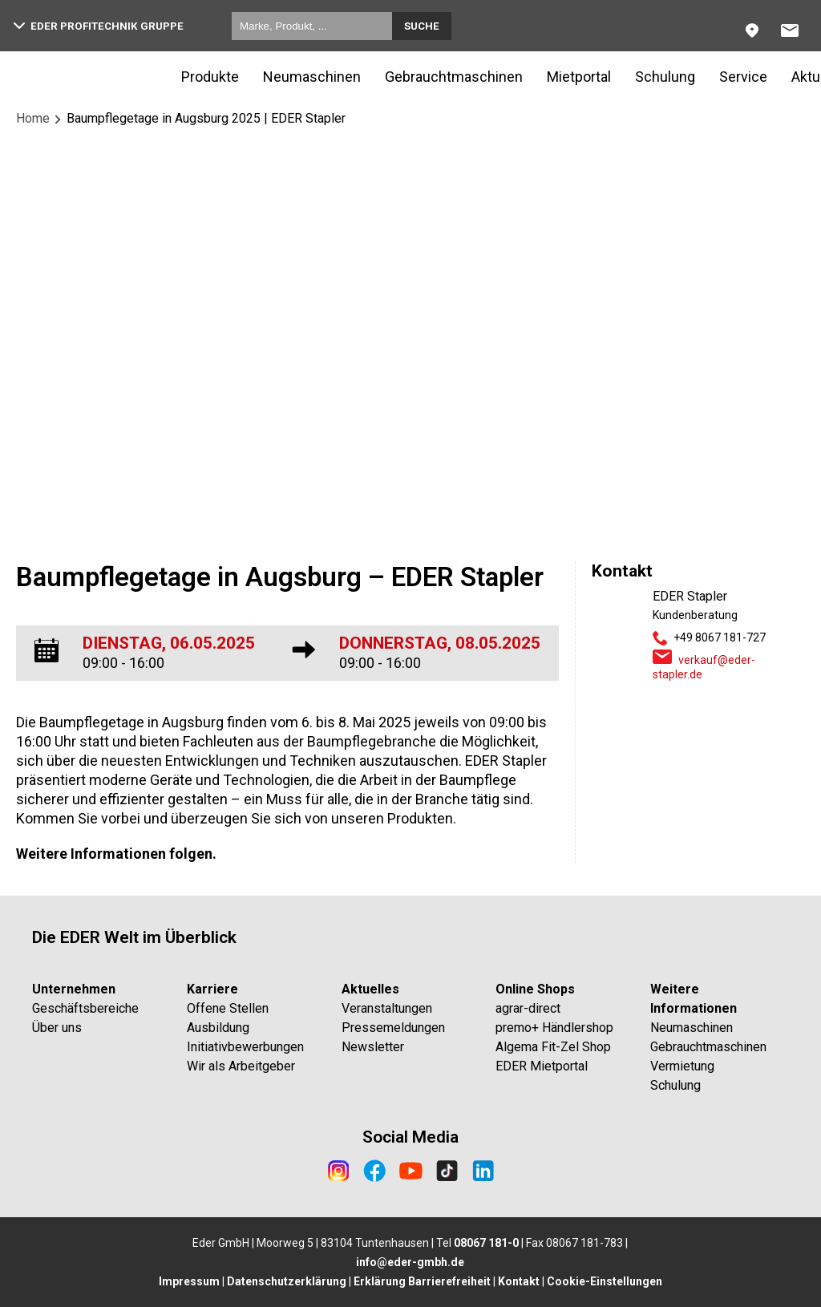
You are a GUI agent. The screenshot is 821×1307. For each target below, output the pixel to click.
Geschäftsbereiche (85, 1008)
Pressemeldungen (393, 1027)
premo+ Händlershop (554, 1027)
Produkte (210, 76)
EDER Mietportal (541, 1066)
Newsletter (373, 1046)
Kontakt (519, 1281)
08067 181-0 (486, 1242)
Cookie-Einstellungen (604, 1281)
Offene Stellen (228, 1008)
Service (743, 76)
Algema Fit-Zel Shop (553, 1046)
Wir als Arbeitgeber (241, 1066)
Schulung (665, 76)
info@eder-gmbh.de (410, 1262)
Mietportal (579, 76)
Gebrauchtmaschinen (454, 76)
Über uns (57, 1027)
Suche (421, 26)
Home (33, 118)
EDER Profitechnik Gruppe (99, 26)
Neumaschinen (312, 76)
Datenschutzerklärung (286, 1281)
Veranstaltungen (387, 1008)
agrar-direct (527, 1008)
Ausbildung (218, 1027)
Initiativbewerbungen (245, 1046)
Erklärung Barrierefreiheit (422, 1281)
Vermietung (682, 1066)
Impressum (189, 1281)
